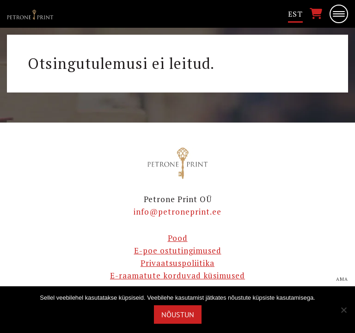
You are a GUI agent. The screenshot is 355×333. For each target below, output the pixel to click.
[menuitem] (295, 14)
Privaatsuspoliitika (177, 263)
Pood (178, 238)
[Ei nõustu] (343, 309)
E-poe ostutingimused (177, 250)
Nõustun (177, 314)
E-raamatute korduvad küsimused (177, 275)
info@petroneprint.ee (177, 211)
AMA (342, 279)
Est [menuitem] (295, 14)
